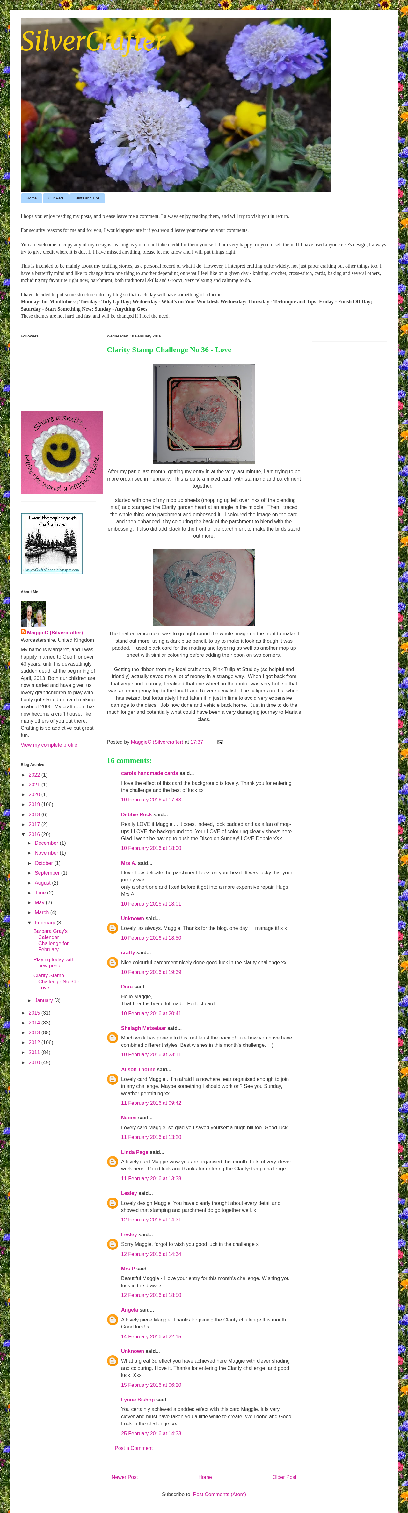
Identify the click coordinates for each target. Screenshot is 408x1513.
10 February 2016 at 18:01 (151, 904)
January (44, 1000)
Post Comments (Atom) (219, 1494)
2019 (35, 804)
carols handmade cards (149, 773)
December (47, 843)
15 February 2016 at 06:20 (151, 1385)
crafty (128, 952)
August (43, 883)
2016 (35, 834)
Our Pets (55, 198)
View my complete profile (49, 745)
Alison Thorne (138, 1069)
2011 (35, 1052)
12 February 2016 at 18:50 (151, 1295)
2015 (35, 1013)
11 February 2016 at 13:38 (151, 1178)
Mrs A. (128, 863)
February (45, 922)
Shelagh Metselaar (143, 1028)
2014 (35, 1022)
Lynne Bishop (138, 1399)
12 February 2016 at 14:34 (151, 1254)
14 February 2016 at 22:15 (151, 1336)
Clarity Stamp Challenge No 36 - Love (56, 981)
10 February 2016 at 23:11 (151, 1054)
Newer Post (125, 1477)
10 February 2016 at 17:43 (151, 799)
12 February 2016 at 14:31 (151, 1219)
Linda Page (134, 1152)
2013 (35, 1032)
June (41, 892)
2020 (35, 794)
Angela (129, 1310)
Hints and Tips (87, 198)
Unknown (132, 918)
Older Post (284, 1477)
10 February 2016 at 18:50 (151, 938)
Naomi (129, 1117)
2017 (35, 824)
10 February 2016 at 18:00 (151, 848)
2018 (35, 814)
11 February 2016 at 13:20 (151, 1137)
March (42, 912)
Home (31, 198)
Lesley (129, 1193)
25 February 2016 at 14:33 (151, 1433)
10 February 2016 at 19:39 (151, 972)
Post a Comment (134, 1448)
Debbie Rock (136, 814)
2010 (35, 1062)
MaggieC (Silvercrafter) (55, 632)
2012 (35, 1042)
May (40, 902)
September (48, 873)
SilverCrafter (93, 41)
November (47, 853)
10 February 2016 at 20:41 (151, 1013)
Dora (127, 986)
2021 (35, 784)
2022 (35, 775)
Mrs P (128, 1268)
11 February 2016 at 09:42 (151, 1103)
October (44, 863)
